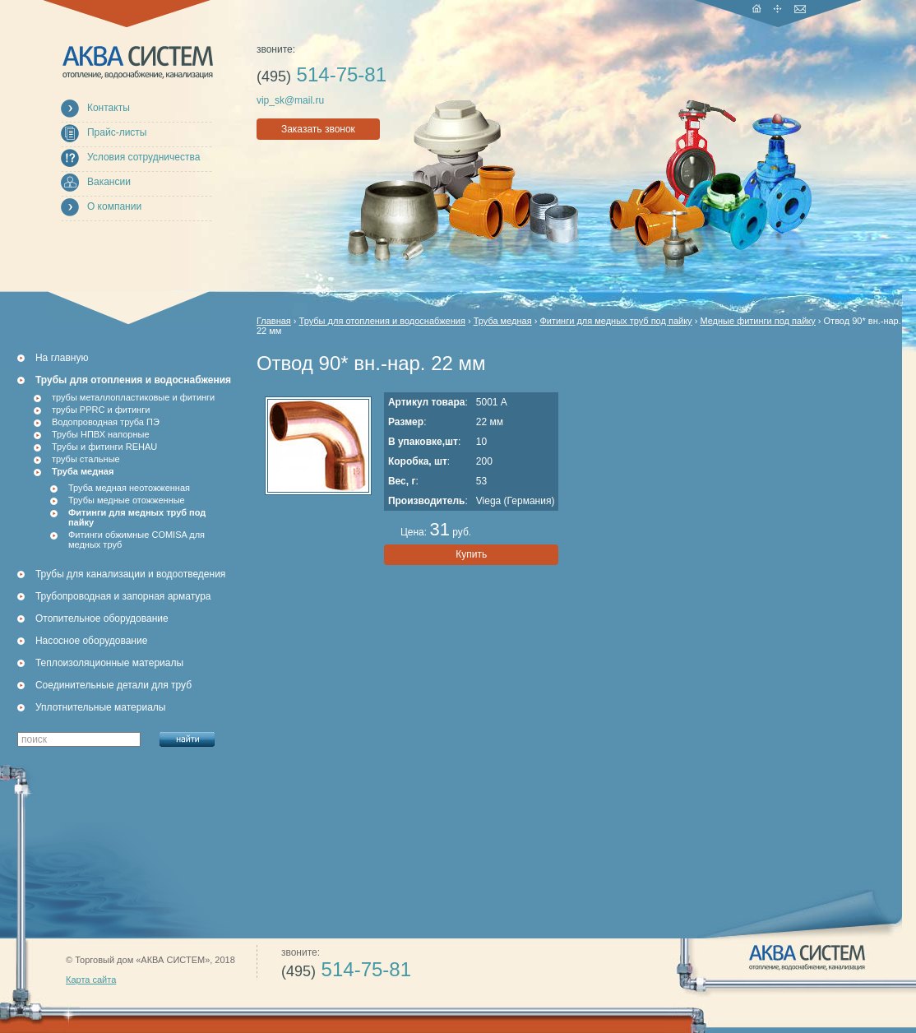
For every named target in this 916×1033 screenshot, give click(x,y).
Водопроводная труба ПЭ (106, 422)
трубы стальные (86, 459)
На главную (61, 358)
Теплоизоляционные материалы (109, 663)
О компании (114, 206)
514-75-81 (321, 74)
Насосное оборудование (91, 640)
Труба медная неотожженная (129, 488)
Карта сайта (91, 979)
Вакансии (109, 182)
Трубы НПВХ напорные (101, 434)
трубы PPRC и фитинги (101, 410)
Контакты (108, 107)
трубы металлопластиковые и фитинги (133, 397)
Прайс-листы (117, 132)
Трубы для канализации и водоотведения (130, 574)
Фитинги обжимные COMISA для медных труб (136, 539)
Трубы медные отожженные (126, 500)
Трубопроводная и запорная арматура (123, 596)
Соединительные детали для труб (113, 685)
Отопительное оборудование (102, 618)
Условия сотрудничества (143, 157)
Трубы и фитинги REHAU (104, 447)
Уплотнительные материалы (100, 707)
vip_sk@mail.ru (290, 100)
